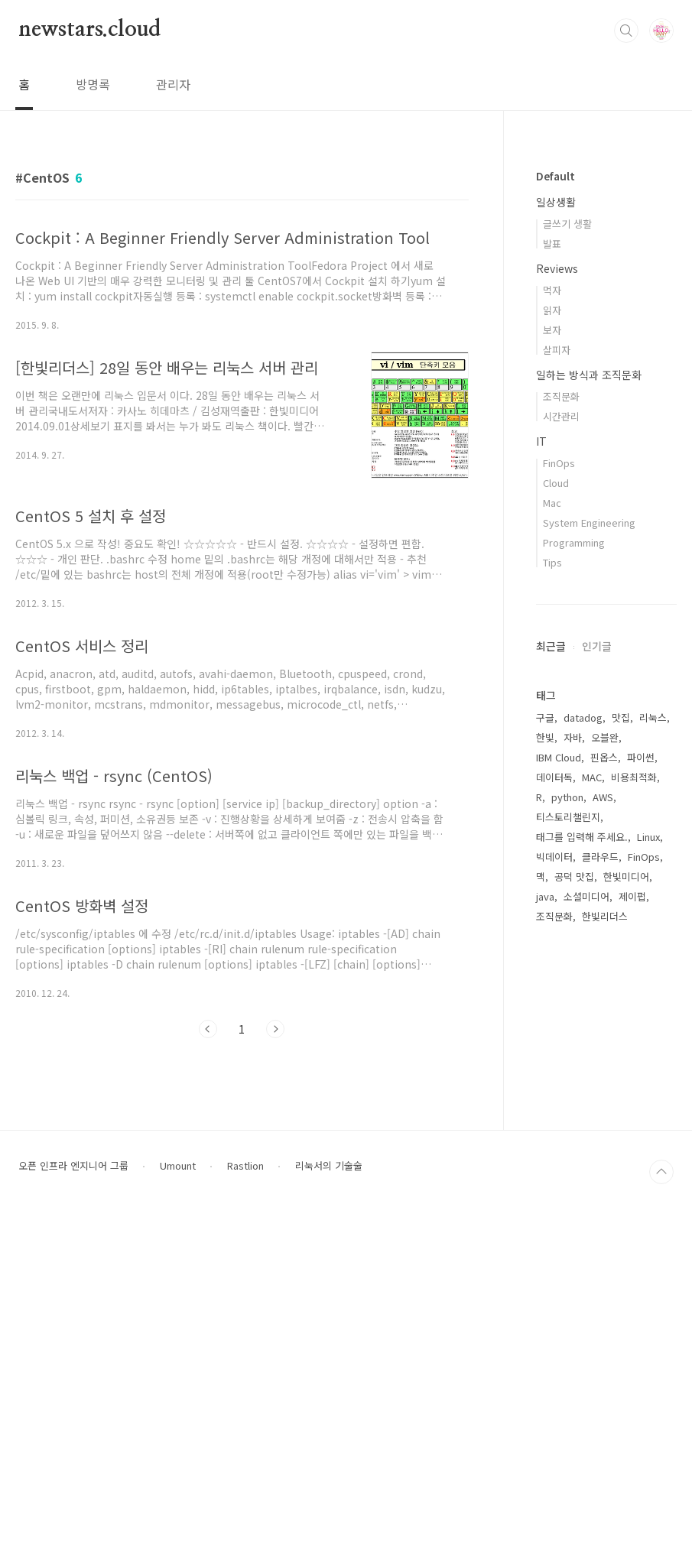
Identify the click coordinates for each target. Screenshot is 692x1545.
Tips (552, 562)
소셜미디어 (586, 896)
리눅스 (653, 717)
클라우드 (600, 856)
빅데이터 (554, 856)
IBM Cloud (558, 757)
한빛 (545, 737)
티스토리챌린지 (568, 817)
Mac (552, 502)
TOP (661, 1498)
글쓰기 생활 (567, 223)
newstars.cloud (89, 30)
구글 (545, 717)
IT (541, 441)
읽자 (552, 310)
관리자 (173, 84)
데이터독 (554, 777)
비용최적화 (634, 777)
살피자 (556, 349)
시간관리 (561, 416)
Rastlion (245, 1492)
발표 (552, 243)
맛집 (621, 717)
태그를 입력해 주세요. (582, 836)
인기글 (597, 646)
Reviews (557, 268)
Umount (178, 1492)
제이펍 (632, 896)
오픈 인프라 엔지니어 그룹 (73, 1492)
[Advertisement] (606, 1187)
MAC (592, 777)
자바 (573, 737)
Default (555, 175)
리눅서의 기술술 (328, 1492)
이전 (208, 1029)
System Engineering (589, 522)
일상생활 (556, 201)
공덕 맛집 (574, 876)
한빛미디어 (626, 876)
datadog (583, 717)
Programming (574, 542)
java (545, 896)
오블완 (605, 737)
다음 (275, 1029)
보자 (552, 330)
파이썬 (641, 757)
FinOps (559, 463)
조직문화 (561, 396)
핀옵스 (604, 757)
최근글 (551, 646)
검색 (626, 30)
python (567, 797)
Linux (648, 836)
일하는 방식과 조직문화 (589, 374)
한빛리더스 (605, 916)
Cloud (556, 483)
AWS (603, 797)
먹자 (552, 290)
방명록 (93, 84)
